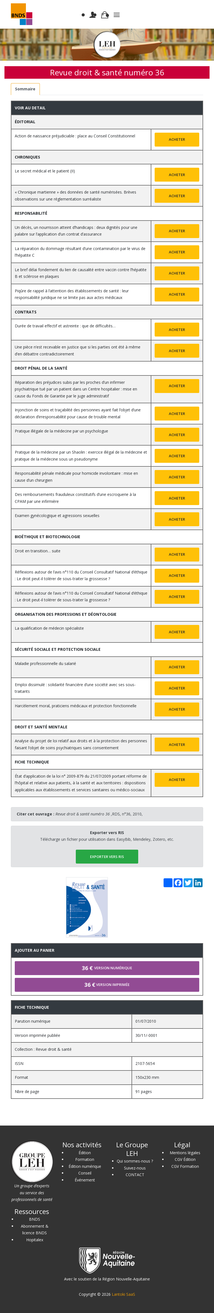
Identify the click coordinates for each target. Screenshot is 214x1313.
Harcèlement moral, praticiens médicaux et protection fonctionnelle (76, 705)
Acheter (177, 139)
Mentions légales (185, 1152)
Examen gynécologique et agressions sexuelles (57, 515)
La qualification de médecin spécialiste (49, 628)
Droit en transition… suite (37, 550)
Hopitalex (34, 1239)
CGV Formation (185, 1166)
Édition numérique (85, 1166)
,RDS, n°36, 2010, (99, 814)
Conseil (84, 1173)
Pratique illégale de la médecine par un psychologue (61, 431)
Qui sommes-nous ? (135, 1161)
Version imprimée (107, 984)
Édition (85, 1152)
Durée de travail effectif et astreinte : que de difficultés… (65, 325)
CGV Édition (185, 1159)
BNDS (34, 1219)
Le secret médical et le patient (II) (45, 171)
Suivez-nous (135, 1168)
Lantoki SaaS (123, 1294)
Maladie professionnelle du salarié (45, 663)
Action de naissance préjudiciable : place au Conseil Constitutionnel (75, 136)
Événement (85, 1180)
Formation (84, 1159)
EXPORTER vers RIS (107, 856)
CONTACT (135, 1174)
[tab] (25, 89)
